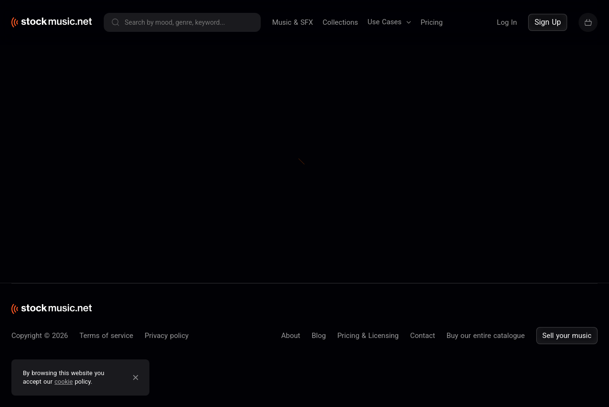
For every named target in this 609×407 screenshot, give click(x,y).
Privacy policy (166, 335)
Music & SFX (292, 22)
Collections (340, 22)
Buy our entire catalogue (485, 335)
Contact (422, 335)
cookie (64, 381)
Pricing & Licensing (368, 335)
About (290, 335)
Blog (319, 335)
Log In (507, 22)
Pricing (431, 22)
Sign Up (547, 22)
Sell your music (566, 335)
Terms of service (106, 335)
